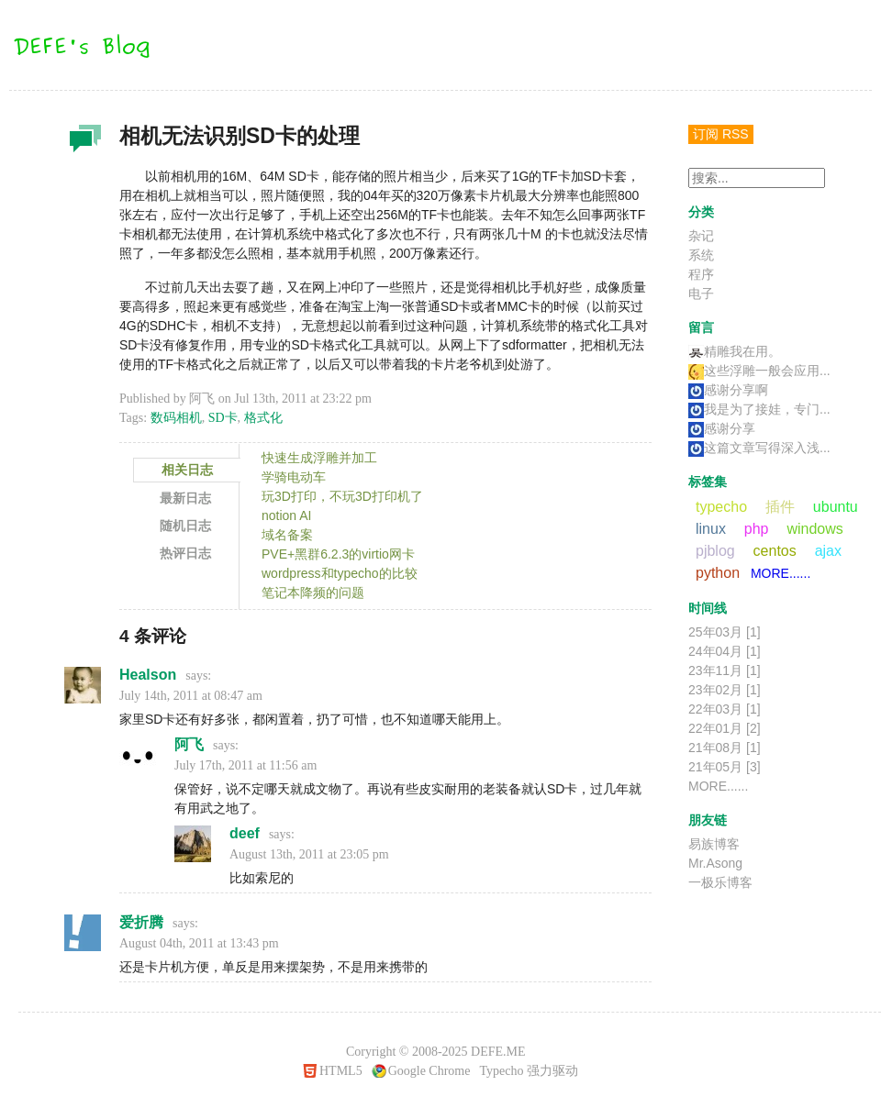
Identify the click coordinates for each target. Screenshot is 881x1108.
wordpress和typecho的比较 (340, 573)
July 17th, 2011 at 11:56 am (245, 765)
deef (244, 833)
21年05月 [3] (724, 766)
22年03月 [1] (724, 709)
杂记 (82, 143)
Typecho (501, 1071)
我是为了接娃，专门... (759, 409)
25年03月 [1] (724, 632)
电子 (701, 293)
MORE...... (780, 573)
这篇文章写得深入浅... (759, 447)
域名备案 (287, 534)
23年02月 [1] (724, 689)
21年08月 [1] (724, 747)
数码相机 (176, 418)
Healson (147, 674)
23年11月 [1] (724, 670)
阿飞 (189, 744)
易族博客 (714, 844)
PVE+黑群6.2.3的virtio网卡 (338, 554)
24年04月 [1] (724, 651)
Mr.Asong (715, 863)
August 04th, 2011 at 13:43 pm (199, 943)
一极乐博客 (720, 882)
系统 (701, 255)
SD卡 (223, 418)
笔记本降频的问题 (313, 592)
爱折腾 (141, 922)
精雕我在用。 (734, 351)
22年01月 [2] (724, 728)
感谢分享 (721, 428)
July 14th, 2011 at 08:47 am (190, 696)
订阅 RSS (721, 134)
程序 (701, 274)
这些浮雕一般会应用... (759, 370)
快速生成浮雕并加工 (319, 457)
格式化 (263, 418)
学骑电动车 (294, 477)
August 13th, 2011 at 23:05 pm (309, 854)
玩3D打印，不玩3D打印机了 (342, 496)
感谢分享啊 (728, 389)
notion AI (287, 515)
